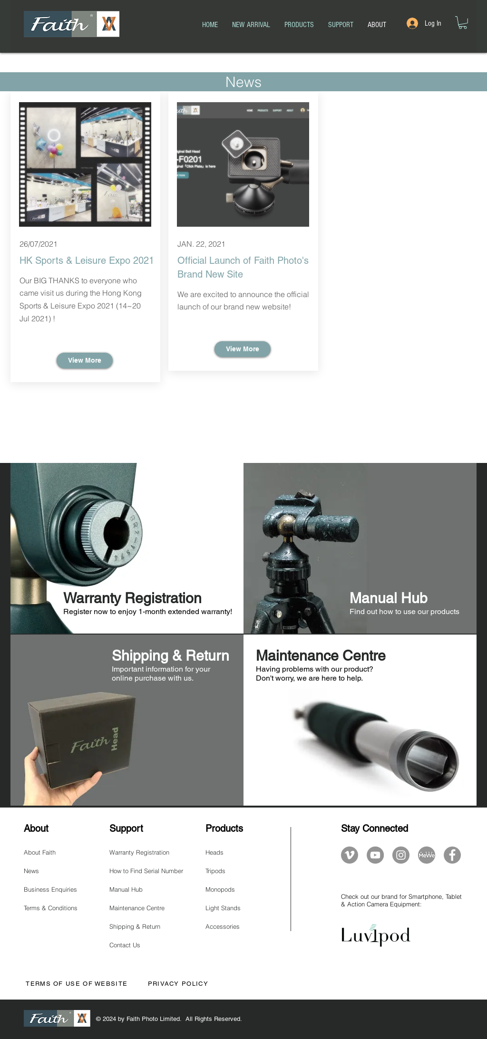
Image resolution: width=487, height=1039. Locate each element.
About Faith (40, 852)
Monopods (220, 889)
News (31, 871)
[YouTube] (375, 855)
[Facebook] (452, 855)
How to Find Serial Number (146, 871)
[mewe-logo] (426, 855)
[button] (462, 22)
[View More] (85, 360)
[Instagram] (400, 855)
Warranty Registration (139, 852)
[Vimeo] (349, 855)
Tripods (215, 871)
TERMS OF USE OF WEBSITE (75, 983)
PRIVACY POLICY (178, 983)
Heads (214, 852)
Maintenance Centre (137, 908)
